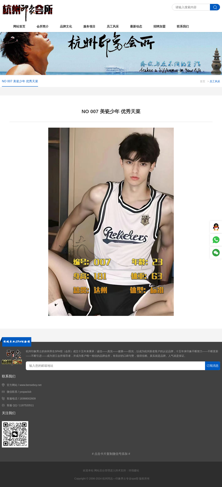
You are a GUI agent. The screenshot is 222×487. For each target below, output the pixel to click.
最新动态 (136, 26)
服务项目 (89, 26)
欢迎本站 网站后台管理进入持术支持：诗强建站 (111, 470)
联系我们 (183, 26)
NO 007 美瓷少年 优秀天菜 (20, 81)
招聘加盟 (159, 26)
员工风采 (113, 26)
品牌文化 (66, 26)
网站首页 (19, 26)
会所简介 (43, 26)
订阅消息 (213, 365)
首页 (202, 81)
